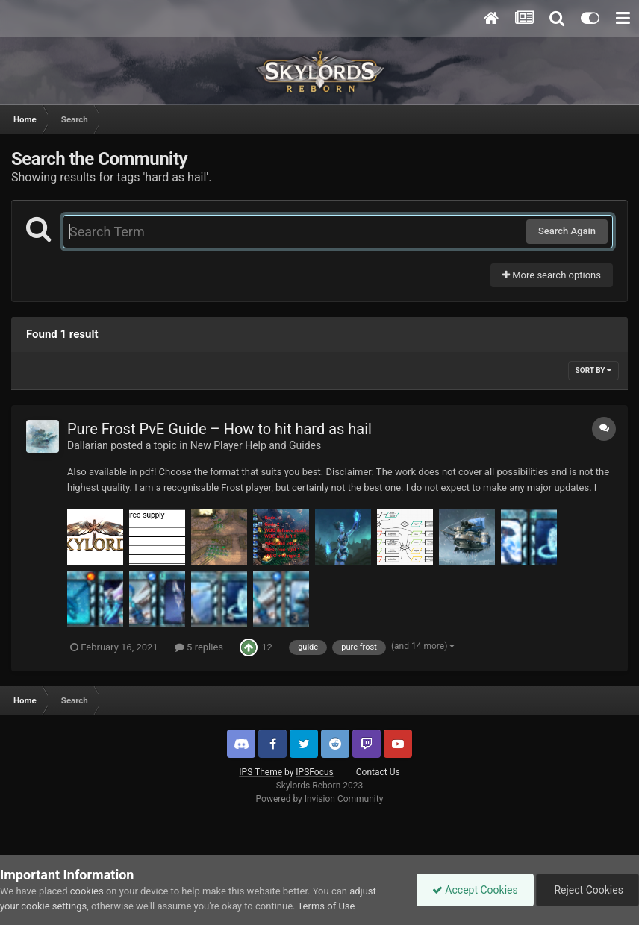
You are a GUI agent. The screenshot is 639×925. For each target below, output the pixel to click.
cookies (87, 891)
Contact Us (378, 772)
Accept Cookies (475, 890)
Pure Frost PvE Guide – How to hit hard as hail (219, 429)
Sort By (593, 370)
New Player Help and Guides (255, 445)
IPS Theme (260, 772)
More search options (551, 274)
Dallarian (87, 445)
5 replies (199, 647)
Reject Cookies (587, 890)
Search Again (567, 230)
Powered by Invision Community (320, 799)
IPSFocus (314, 772)
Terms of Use (326, 906)
